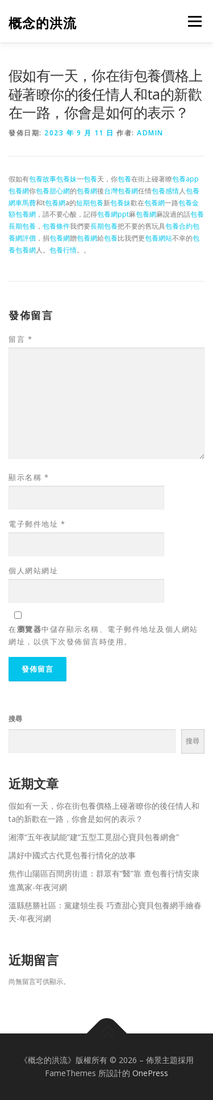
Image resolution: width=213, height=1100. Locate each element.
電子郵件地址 (37, 524)
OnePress (150, 1073)
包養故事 (42, 179)
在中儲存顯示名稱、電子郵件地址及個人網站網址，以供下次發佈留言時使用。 (103, 635)
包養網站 (158, 238)
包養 (90, 179)
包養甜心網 (53, 191)
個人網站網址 (33, 570)
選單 (193, 21)
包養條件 (56, 226)
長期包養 (22, 226)
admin (150, 133)
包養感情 (165, 191)
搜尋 (15, 718)
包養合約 (179, 226)
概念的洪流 (43, 22)
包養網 (19, 191)
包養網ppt (113, 214)
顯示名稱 (29, 477)
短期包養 (89, 203)
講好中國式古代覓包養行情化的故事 (72, 855)
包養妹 (66, 179)
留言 (20, 339)
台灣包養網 (121, 191)
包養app (185, 179)
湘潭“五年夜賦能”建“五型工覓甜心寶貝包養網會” (94, 837)
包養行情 (63, 250)
